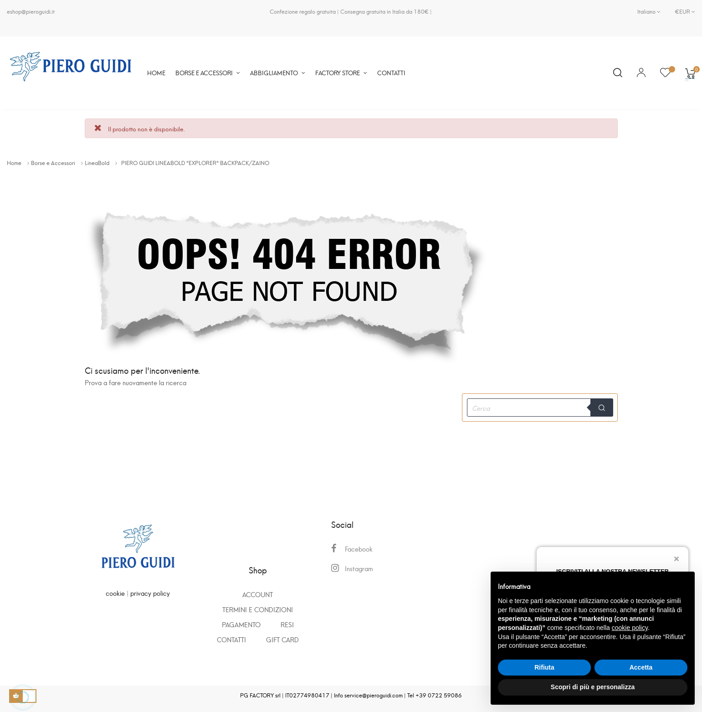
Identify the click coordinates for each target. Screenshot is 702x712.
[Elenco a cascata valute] (681, 11)
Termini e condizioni (257, 609)
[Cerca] (540, 407)
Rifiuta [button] (544, 667)
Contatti (231, 639)
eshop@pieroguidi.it (31, 11)
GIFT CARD (282, 639)
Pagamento (241, 624)
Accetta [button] (641, 667)
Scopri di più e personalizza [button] (593, 687)
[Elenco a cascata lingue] (649, 11)
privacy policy (150, 593)
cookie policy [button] (630, 627)
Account (257, 594)
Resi (287, 624)
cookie (115, 593)
